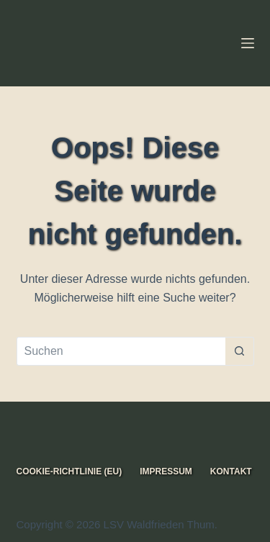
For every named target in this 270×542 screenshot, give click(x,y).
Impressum (166, 471)
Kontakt (231, 471)
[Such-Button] (239, 351)
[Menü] (247, 43)
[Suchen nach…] (121, 351)
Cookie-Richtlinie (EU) (69, 471)
